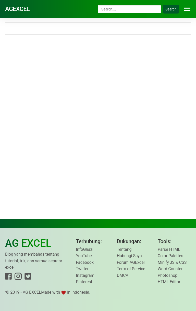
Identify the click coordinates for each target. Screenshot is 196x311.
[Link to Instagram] (18, 277)
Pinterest (84, 281)
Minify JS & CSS (172, 262)
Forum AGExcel (131, 262)
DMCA (122, 275)
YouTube (84, 255)
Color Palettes (170, 255)
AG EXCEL (32, 292)
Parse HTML (169, 249)
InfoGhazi (84, 249)
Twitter (82, 268)
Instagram (85, 275)
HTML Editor (169, 281)
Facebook (85, 262)
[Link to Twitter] (27, 277)
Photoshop (167, 275)
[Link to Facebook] (8, 277)
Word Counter (170, 268)
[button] (187, 9)
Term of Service (131, 268)
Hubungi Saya (129, 255)
